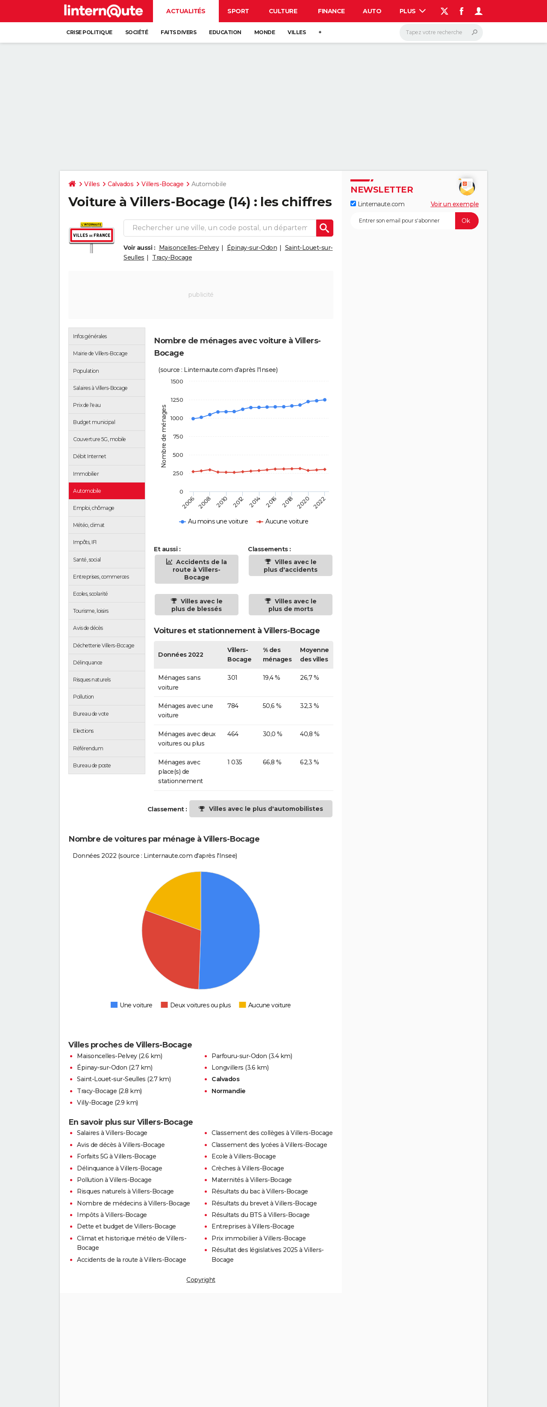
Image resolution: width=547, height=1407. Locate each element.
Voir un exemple (455, 204)
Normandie (229, 1091)
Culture (283, 11)
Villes (297, 32)
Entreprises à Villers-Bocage (253, 1226)
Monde (264, 32)
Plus (413, 11)
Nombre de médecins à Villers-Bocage (133, 1203)
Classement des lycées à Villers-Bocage (269, 1145)
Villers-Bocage (162, 184)
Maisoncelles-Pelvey (189, 248)
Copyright (200, 1280)
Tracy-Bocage (172, 257)
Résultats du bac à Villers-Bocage (260, 1191)
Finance (331, 11)
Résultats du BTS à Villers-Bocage (261, 1215)
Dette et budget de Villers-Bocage (126, 1226)
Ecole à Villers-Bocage (244, 1156)
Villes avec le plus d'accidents (291, 565)
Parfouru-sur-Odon (239, 1056)
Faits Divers (178, 32)
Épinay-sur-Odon (252, 248)
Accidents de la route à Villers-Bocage (200, 569)
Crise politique (89, 32)
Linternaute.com (377, 204)
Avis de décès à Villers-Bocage (121, 1145)
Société (136, 32)
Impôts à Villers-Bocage (112, 1215)
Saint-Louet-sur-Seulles (111, 1079)
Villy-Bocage (95, 1102)
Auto (372, 11)
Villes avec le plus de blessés (197, 605)
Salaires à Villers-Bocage (112, 1133)
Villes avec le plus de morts (292, 605)
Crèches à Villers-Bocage (248, 1168)
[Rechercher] (441, 32)
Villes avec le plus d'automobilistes (266, 809)
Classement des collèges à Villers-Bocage (272, 1133)
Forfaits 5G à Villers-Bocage (116, 1156)
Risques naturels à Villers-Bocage (125, 1191)
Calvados (120, 184)
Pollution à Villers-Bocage (114, 1180)
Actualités (185, 11)
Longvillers (228, 1067)
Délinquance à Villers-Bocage (119, 1168)
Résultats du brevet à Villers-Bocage (264, 1203)
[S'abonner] (414, 220)
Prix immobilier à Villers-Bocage (259, 1238)
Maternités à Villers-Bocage (252, 1180)
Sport (238, 11)
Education (225, 32)
